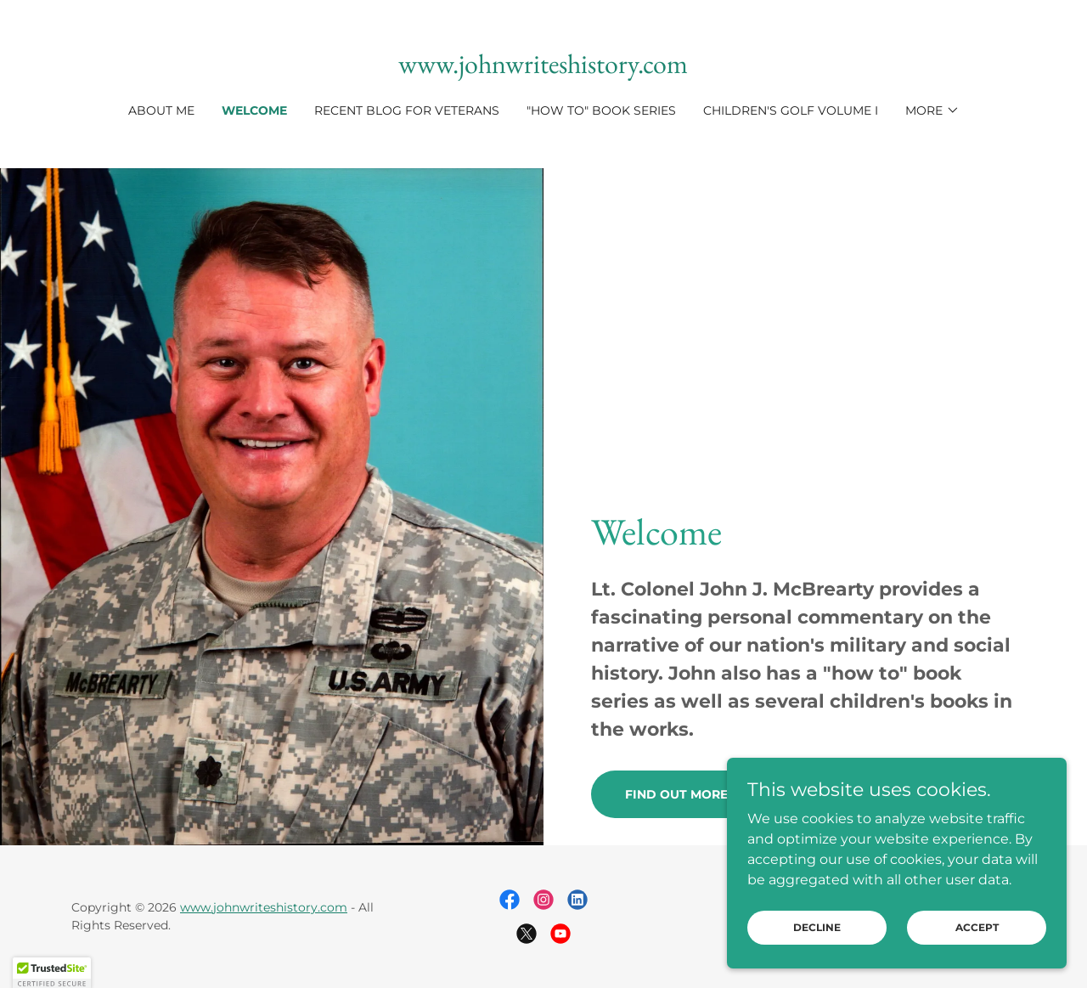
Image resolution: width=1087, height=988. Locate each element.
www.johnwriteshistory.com (263, 907)
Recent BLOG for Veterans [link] (406, 110)
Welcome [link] (254, 110)
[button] (932, 110)
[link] (543, 68)
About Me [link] (161, 110)
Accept (977, 950)
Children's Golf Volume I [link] (790, 110)
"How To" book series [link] (601, 110)
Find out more (676, 794)
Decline (817, 950)
